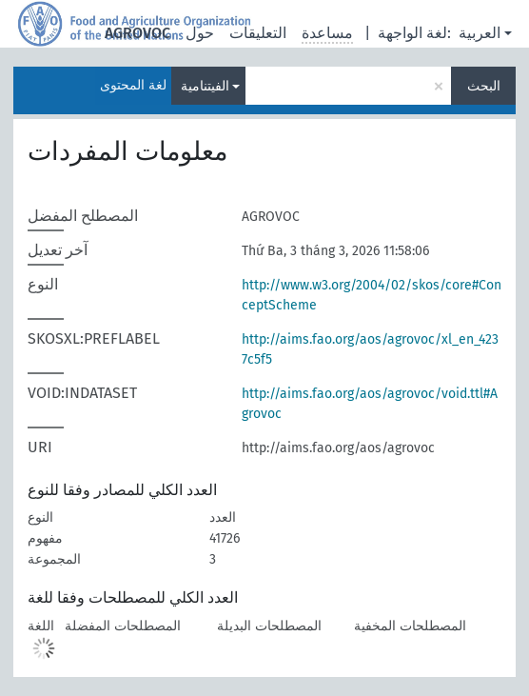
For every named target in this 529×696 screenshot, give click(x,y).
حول (200, 33)
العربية (479, 33)
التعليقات (257, 33)
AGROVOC (137, 33)
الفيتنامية (205, 86)
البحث (483, 86)
